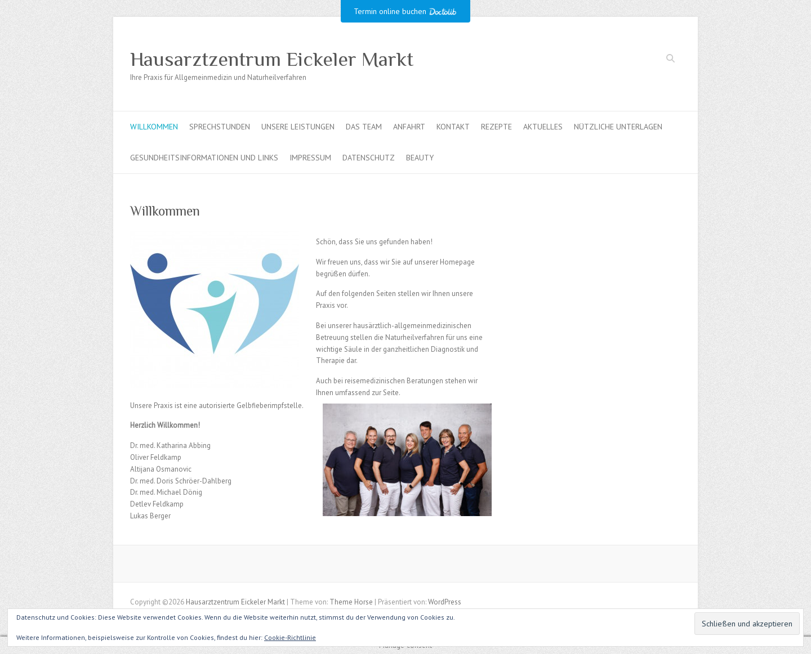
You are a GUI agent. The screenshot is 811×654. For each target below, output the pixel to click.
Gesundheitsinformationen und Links (204, 158)
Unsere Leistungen (298, 127)
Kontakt (453, 127)
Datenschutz (368, 158)
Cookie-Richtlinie (290, 637)
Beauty (420, 158)
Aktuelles (543, 127)
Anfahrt (409, 127)
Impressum (310, 158)
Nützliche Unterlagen (618, 127)
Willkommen (154, 127)
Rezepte (496, 127)
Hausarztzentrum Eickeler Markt (271, 59)
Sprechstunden (219, 127)
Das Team (364, 127)
